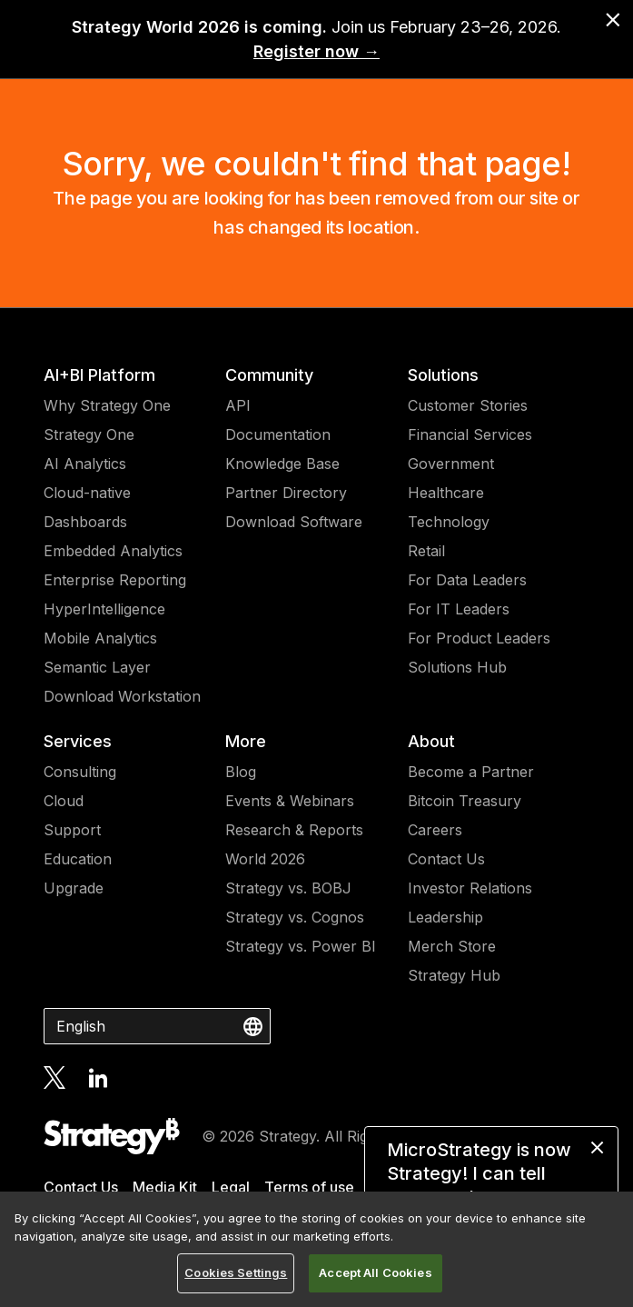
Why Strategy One (107, 405)
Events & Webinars (289, 801)
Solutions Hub (457, 667)
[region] (316, 1249)
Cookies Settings (235, 1272)
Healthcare (446, 493)
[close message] (597, 1147)
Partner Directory (286, 493)
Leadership (445, 917)
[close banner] (613, 20)
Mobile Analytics (100, 638)
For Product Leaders (479, 638)
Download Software (293, 522)
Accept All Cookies (375, 1272)
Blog (240, 772)
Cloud (64, 801)
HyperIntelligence (104, 609)
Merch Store (452, 946)
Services (78, 741)
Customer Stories (468, 405)
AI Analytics (85, 463)
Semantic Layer (97, 667)
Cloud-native (87, 493)
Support (72, 830)
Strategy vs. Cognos (294, 917)
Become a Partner (471, 772)
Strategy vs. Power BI (300, 946)
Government (451, 463)
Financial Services (470, 434)
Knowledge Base (282, 463)
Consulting (80, 772)
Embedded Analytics (113, 551)
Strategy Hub (454, 975)
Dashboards (85, 522)
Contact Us (446, 859)
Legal (231, 1187)
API (238, 405)
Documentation (278, 434)
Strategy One (89, 434)
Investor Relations (470, 888)
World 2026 (265, 859)
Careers (435, 830)
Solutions (443, 374)
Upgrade (74, 888)
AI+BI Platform (99, 374)
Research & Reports (294, 830)
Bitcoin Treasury (464, 801)
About (431, 741)
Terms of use (309, 1187)
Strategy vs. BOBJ (288, 888)
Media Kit (165, 1187)
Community (269, 374)
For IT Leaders (458, 609)
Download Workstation (122, 696)
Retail (426, 551)
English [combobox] (80, 1026)
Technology (449, 522)
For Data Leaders (467, 580)
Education (78, 859)
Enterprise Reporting (115, 580)
